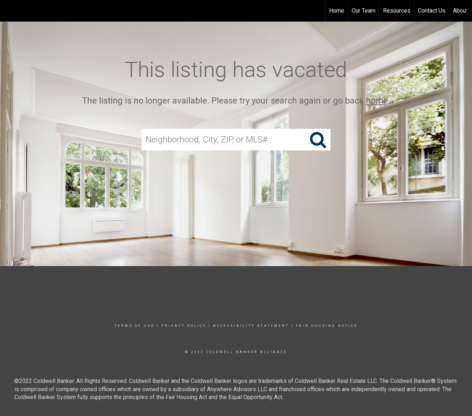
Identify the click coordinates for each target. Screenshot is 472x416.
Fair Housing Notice (327, 326)
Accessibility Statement (251, 326)
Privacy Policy (183, 326)
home (377, 101)
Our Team (364, 10)
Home (336, 10)
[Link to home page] (9, 11)
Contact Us (431, 10)
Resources (396, 10)
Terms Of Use (134, 326)
